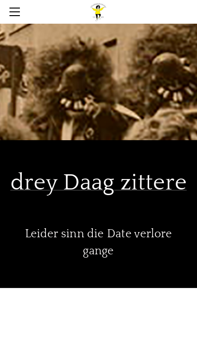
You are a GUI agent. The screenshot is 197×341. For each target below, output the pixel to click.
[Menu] (16, 11)
